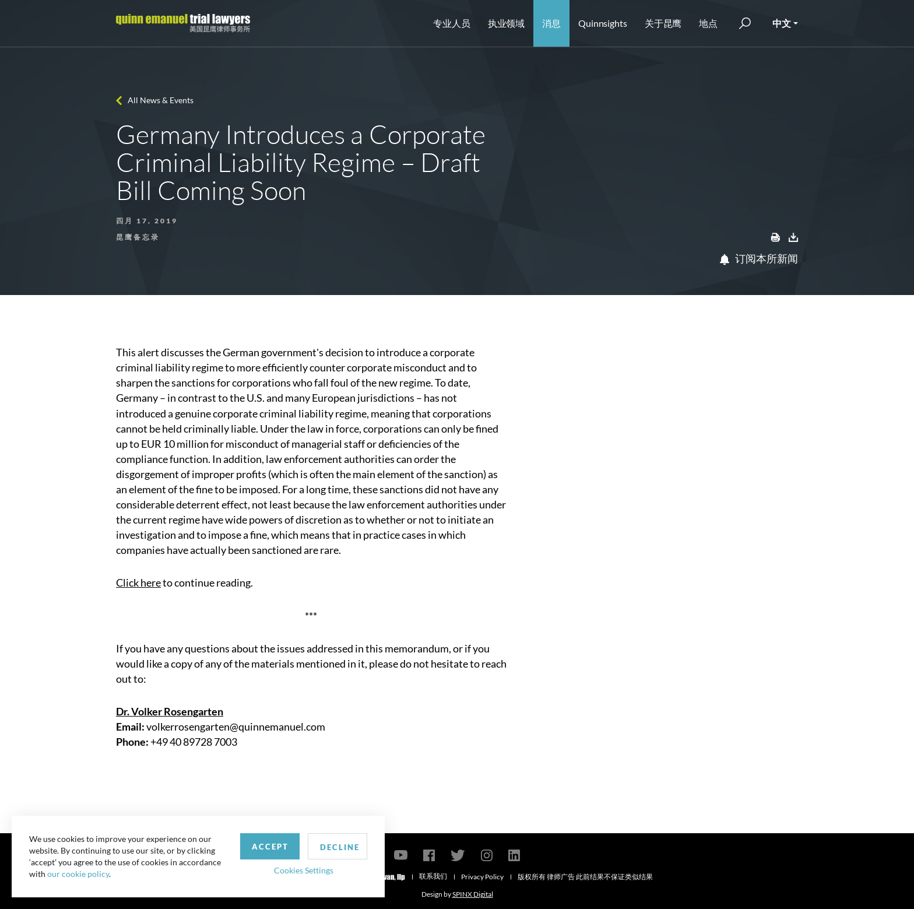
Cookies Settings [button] (303, 870)
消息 (551, 23)
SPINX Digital (472, 894)
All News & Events (161, 100)
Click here (138, 582)
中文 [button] (781, 23)
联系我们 (433, 876)
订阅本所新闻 (759, 258)
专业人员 (451, 23)
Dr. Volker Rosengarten (169, 711)
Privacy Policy (482, 876)
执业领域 (506, 23)
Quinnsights (602, 23)
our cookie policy (78, 874)
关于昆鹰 (663, 23)
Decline (340, 847)
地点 (708, 23)
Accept (270, 846)
